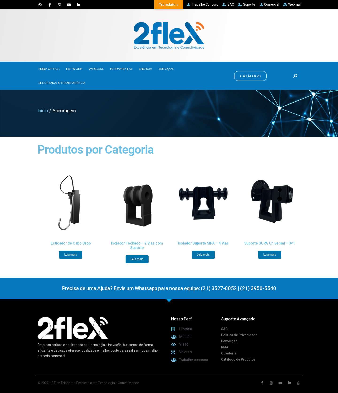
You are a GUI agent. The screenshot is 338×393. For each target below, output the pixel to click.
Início (43, 110)
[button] (250, 76)
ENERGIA (145, 68)
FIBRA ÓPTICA (49, 68)
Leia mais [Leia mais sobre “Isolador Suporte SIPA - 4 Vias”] (203, 254)
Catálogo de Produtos (238, 359)
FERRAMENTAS (121, 68)
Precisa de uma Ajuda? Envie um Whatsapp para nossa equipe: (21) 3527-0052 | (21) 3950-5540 (169, 288)
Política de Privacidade (239, 335)
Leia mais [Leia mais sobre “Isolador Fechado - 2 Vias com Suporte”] (137, 259)
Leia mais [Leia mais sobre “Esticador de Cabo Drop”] (70, 254)
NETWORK (74, 68)
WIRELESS (96, 68)
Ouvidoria (228, 353)
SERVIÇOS (166, 68)
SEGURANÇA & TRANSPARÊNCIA (61, 83)
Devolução (229, 341)
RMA (224, 347)
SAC (224, 329)
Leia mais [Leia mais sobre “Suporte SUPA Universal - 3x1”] (269, 254)
